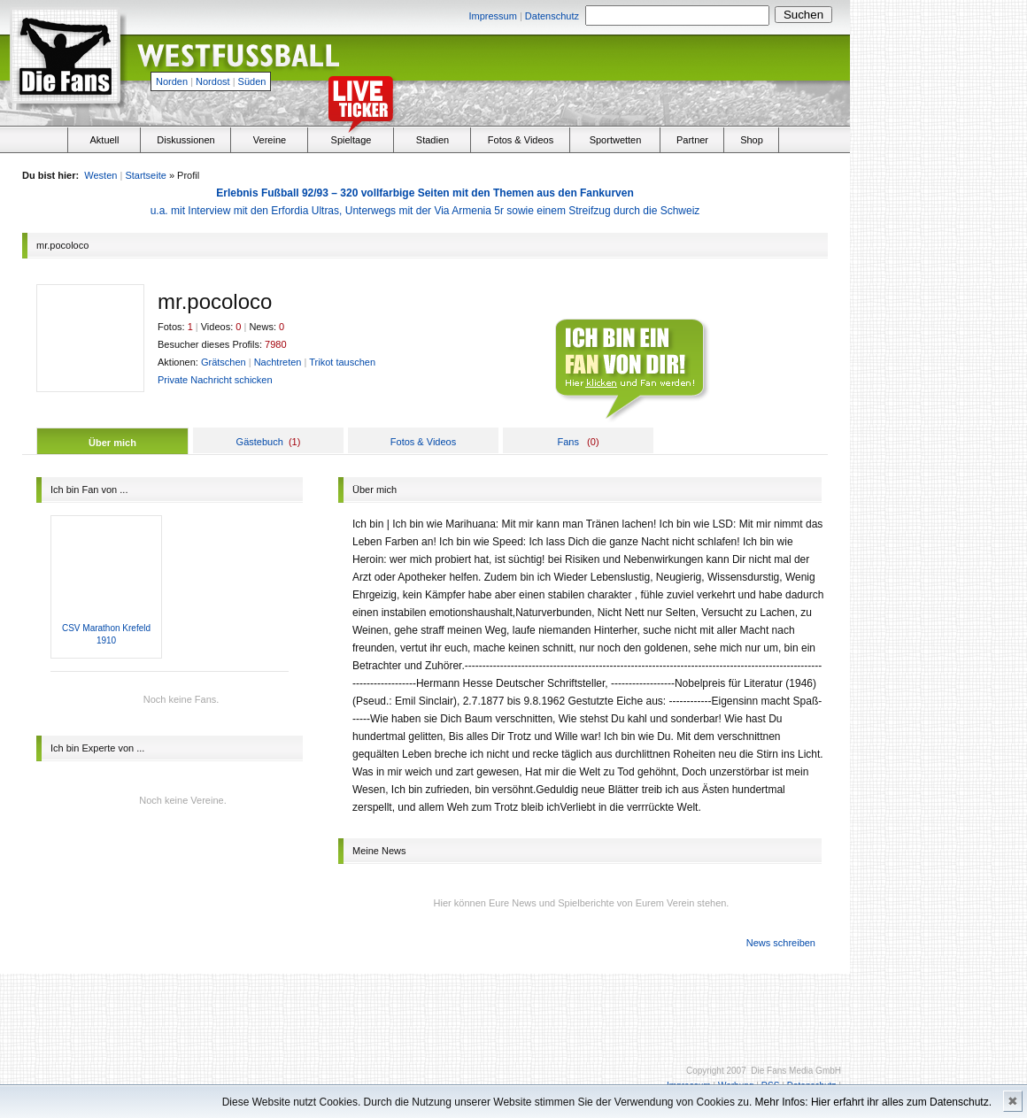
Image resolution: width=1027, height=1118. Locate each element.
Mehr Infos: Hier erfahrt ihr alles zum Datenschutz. (873, 1102)
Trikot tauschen (342, 362)
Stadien (432, 140)
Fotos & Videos (520, 140)
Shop (751, 140)
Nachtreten (278, 362)
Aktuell (104, 140)
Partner (692, 140)
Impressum (492, 16)
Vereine (269, 140)
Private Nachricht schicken (215, 379)
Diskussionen (185, 140)
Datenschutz (552, 16)
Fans (567, 441)
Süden (252, 81)
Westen (100, 175)
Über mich (112, 442)
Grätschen (223, 362)
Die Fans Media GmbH (796, 1071)
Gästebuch (259, 441)
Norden (172, 81)
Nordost (213, 81)
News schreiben (780, 942)
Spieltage (351, 140)
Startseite (145, 175)
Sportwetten (616, 140)
